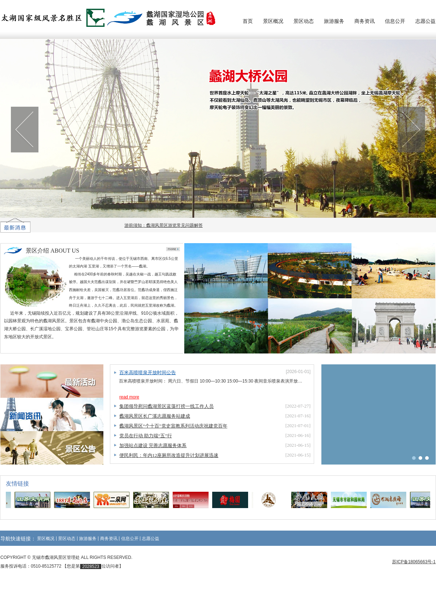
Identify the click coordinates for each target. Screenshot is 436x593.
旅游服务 (334, 21)
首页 (248, 21)
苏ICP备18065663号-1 (414, 561)
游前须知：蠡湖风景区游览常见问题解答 (165, 225)
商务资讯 (364, 21)
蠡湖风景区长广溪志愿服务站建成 (154, 416)
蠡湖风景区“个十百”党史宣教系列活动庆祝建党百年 (173, 426)
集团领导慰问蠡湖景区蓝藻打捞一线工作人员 (166, 406)
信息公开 (395, 21)
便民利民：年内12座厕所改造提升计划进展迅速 (168, 455)
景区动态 (303, 21)
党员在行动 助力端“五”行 (145, 435)
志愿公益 (425, 21)
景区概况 (273, 21)
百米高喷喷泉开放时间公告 (147, 372)
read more (129, 397)
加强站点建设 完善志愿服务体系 (152, 445)
